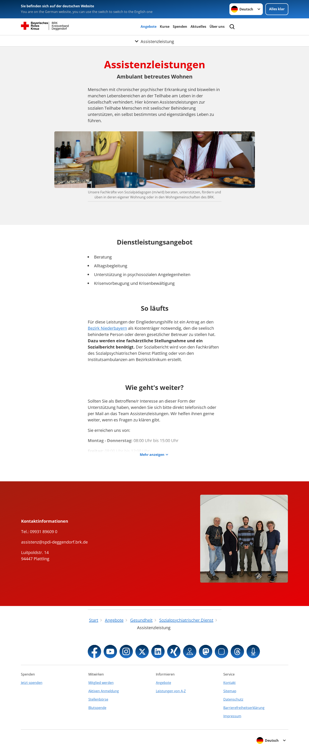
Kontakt (229, 682)
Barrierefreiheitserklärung (243, 707)
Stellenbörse (98, 699)
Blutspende (97, 707)
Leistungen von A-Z (171, 691)
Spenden (180, 26)
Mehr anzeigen (152, 455)
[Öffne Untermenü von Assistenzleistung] (154, 40)
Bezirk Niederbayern (107, 328)
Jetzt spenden (31, 682)
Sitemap (229, 691)
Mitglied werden (101, 682)
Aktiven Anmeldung (103, 691)
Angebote (148, 26)
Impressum (232, 716)
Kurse (164, 26)
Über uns (217, 26)
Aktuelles (198, 26)
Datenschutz (233, 699)
